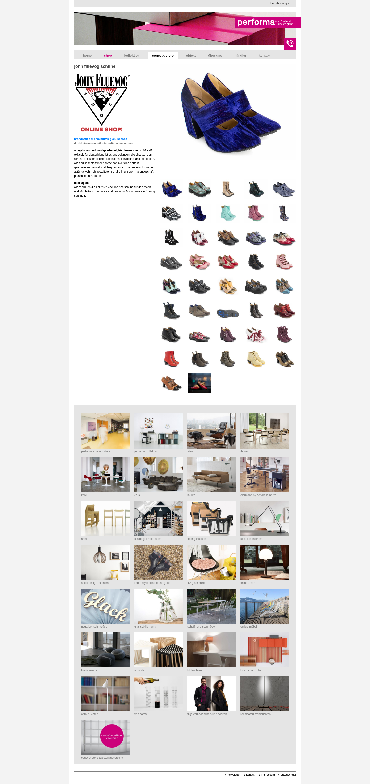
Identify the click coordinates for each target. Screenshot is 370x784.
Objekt (191, 55)
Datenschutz (288, 774)
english (286, 3)
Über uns (215, 55)
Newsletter (233, 774)
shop (108, 55)
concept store (163, 55)
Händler (240, 55)
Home (87, 55)
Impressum (268, 774)
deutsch (274, 3)
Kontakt (264, 55)
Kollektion (131, 55)
